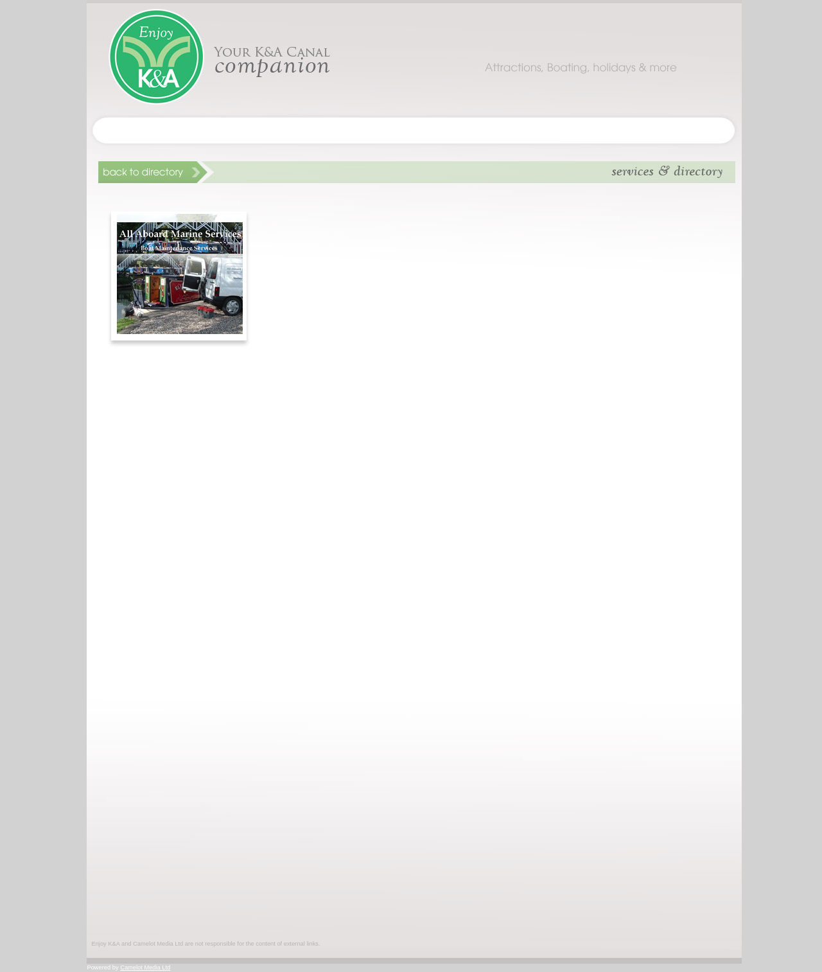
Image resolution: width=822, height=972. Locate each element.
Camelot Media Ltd (145, 967)
